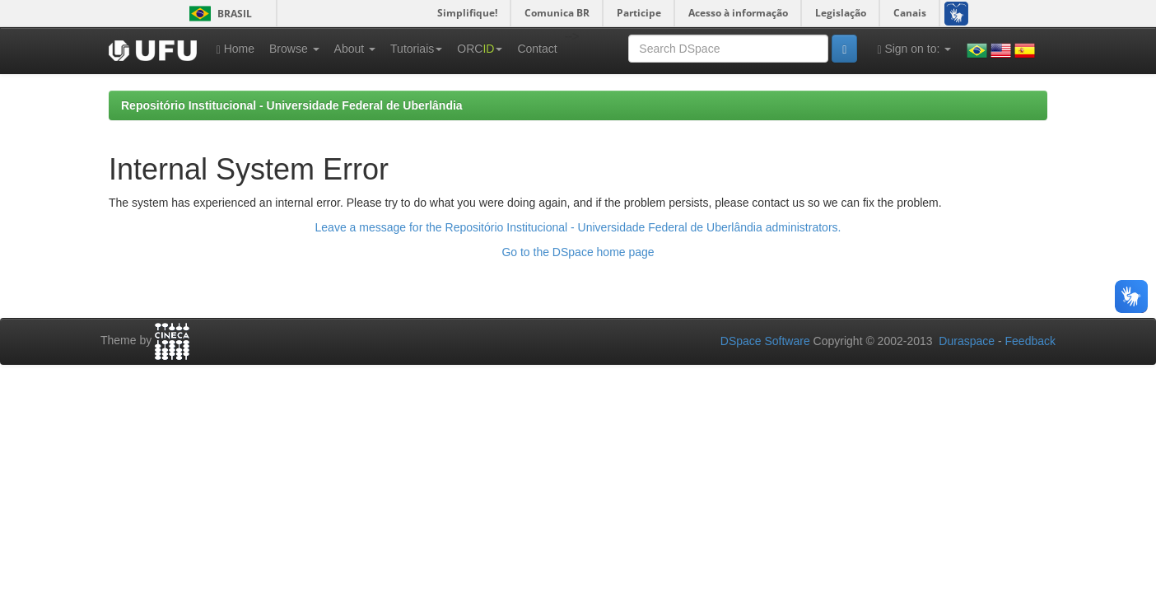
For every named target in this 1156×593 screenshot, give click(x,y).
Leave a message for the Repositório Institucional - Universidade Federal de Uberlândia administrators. (578, 227)
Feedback (1030, 341)
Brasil (217, 14)
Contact (537, 48)
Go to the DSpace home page (577, 252)
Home (235, 49)
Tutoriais (416, 48)
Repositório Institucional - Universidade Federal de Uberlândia (292, 105)
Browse (294, 48)
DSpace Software (765, 341)
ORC (479, 48)
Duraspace (967, 341)
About (354, 48)
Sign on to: (914, 49)
